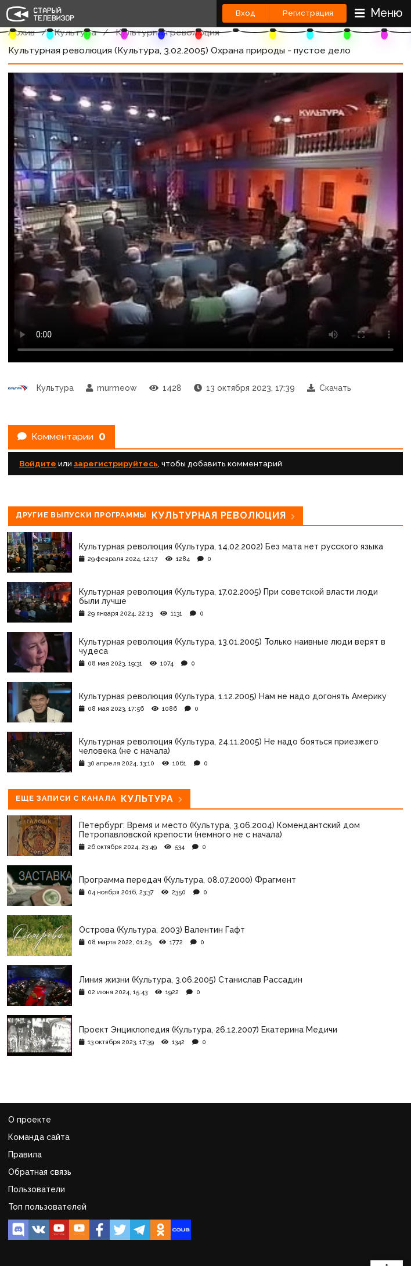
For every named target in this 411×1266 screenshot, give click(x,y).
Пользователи (36, 1189)
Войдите (37, 463)
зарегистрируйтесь (116, 463)
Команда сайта (39, 1137)
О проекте (29, 1119)
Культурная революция (167, 32)
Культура (75, 32)
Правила (25, 1154)
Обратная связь (39, 1172)
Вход (245, 13)
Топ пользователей (47, 1206)
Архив (21, 32)
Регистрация (308, 13)
